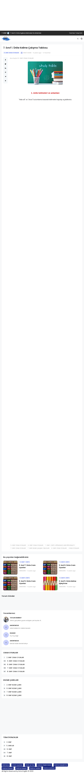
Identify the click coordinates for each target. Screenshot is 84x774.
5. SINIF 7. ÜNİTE (25, 562)
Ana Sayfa (13, 58)
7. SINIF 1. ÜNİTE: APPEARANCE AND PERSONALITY (60, 545)
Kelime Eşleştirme (60, 765)
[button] (78, 38)
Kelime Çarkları (49, 768)
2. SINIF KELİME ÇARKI (12, 685)
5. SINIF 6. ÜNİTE (64, 562)
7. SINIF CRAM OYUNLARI (18, 548)
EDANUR (12, 633)
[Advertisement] (42, 15)
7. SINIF (4, 33)
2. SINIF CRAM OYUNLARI (13, 657)
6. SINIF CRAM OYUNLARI (35, 545)
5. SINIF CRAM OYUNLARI (11, 53)
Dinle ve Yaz (30, 765)
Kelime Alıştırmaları (44, 765)
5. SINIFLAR (8, 746)
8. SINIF (7, 756)
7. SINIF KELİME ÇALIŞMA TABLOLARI (38, 548)
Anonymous (14, 625)
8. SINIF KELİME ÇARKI (12, 695)
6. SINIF (7, 749)
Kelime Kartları (8, 768)
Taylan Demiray (16, 618)
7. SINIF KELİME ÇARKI (12, 692)
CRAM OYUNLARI (74, 548)
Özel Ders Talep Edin (75, 33)
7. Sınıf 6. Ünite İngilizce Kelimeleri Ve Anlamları (25, 33)
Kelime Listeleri (21, 768)
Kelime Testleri (35, 768)
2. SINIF (7, 742)
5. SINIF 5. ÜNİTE (25, 578)
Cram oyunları (17, 765)
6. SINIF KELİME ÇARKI (12, 688)
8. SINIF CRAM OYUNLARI (59, 548)
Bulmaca (6, 765)
